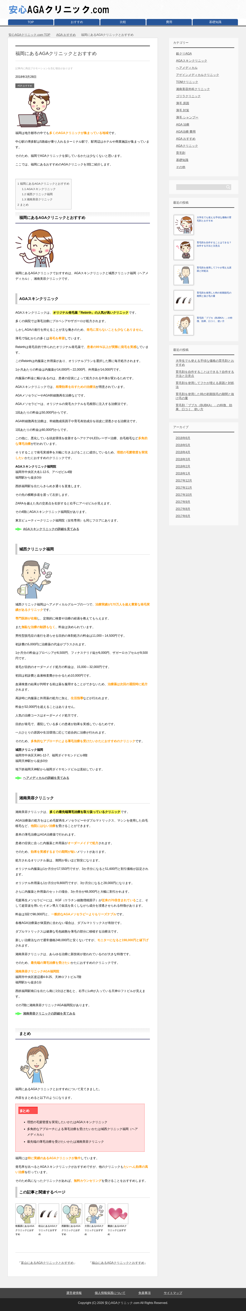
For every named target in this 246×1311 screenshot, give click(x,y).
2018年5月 (183, 445)
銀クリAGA (184, 53)
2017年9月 (183, 501)
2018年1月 (183, 473)
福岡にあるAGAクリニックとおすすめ (43, 183)
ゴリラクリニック (188, 96)
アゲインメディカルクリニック (197, 74)
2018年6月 (183, 438)
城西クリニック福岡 (37, 194)
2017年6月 (183, 516)
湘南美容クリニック (37, 199)
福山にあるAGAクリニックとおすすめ (118, 1262)
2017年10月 (184, 494)
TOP (31, 22)
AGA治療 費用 (186, 131)
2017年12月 (184, 480)
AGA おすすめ (24, 85)
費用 (169, 22)
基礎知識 (215, 22)
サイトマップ (173, 1293)
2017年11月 (184, 487)
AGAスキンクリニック (39, 189)
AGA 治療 (182, 124)
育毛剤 (180, 153)
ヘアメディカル (187, 67)
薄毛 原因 (182, 103)
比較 (123, 22)
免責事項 (144, 1293)
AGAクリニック (187, 145)
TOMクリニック (187, 82)
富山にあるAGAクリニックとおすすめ (47, 1262)
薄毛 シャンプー (187, 117)
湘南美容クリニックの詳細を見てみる (49, 1013)
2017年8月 (183, 509)
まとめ (23, 204)
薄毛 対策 (182, 110)
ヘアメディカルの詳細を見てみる (46, 778)
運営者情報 (74, 1293)
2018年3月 (183, 459)
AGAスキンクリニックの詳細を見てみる (51, 529)
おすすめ (77, 22)
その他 (180, 167)
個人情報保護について (110, 1293)
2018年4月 (183, 452)
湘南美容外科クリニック (193, 89)
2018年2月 (183, 466)
